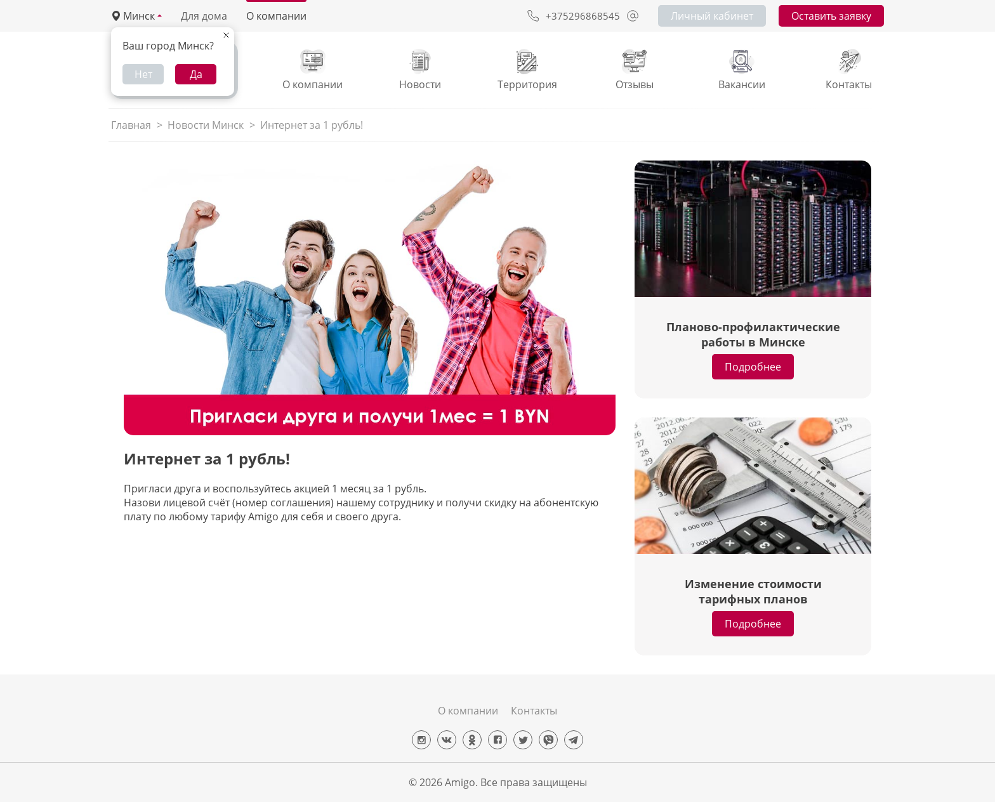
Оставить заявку (831, 16)
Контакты (534, 711)
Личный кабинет (712, 16)
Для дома (204, 16)
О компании (276, 16)
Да (196, 74)
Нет (143, 74)
